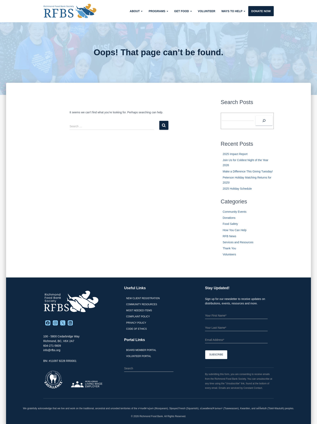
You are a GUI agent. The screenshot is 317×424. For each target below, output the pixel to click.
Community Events (234, 211)
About (136, 11)
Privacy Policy (136, 322)
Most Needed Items (139, 310)
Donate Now (261, 11)
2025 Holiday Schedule (237, 188)
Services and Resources (238, 242)
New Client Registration (143, 298)
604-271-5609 (52, 345)
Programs (158, 11)
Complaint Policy (138, 316)
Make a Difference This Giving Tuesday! (248, 171)
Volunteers (229, 254)
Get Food (183, 11)
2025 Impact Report (235, 154)
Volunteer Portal (138, 356)
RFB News (229, 236)
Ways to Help (233, 11)
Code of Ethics (136, 328)
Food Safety (230, 223)
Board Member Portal (141, 350)
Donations (229, 217)
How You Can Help (235, 230)
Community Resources (141, 304)
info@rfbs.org (51, 350)
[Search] (264, 120)
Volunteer (206, 11)
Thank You (229, 248)
